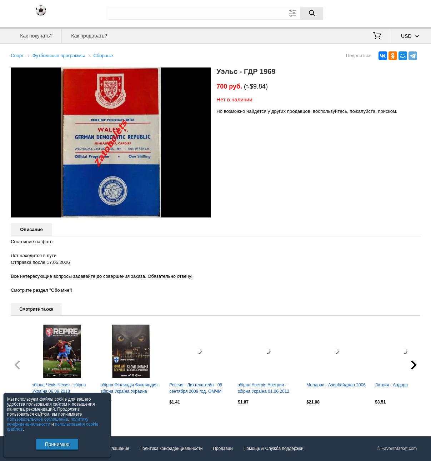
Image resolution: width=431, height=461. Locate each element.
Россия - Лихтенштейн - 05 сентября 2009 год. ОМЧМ (195, 388)
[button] (204, 74)
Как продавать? (89, 36)
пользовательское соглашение (37, 419)
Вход (378, 12)
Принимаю (57, 444)
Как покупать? (36, 36)
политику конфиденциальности (48, 422)
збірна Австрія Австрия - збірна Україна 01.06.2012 (263, 388)
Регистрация (405, 12)
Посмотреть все (26, 417)
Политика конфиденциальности (171, 448)
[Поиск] (311, 13)
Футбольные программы (58, 55)
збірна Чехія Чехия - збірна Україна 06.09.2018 (59, 388)
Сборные (103, 55)
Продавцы (223, 448)
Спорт (17, 55)
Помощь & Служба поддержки (274, 448)
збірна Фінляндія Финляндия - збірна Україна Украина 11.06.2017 (130, 388)
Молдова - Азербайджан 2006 (336, 384)
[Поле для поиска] (216, 13)
